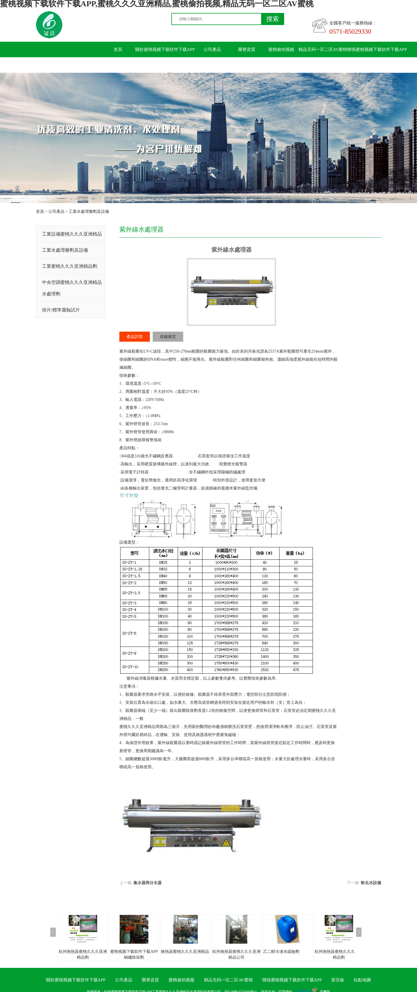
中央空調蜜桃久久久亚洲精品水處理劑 (72, 288)
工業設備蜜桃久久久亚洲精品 (72, 234)
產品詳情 (135, 337)
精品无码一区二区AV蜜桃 (323, 49)
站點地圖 (362, 980)
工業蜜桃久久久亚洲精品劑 (69, 266)
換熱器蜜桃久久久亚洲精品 (185, 951)
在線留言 (168, 337)
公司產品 (212, 49)
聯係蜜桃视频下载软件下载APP (377, 49)
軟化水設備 (371, 883)
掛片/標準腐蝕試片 (61, 309)
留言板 (118, 65)
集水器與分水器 (147, 883)
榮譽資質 (246, 49)
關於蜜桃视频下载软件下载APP (165, 49)
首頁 (118, 49)
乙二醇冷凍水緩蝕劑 (281, 951)
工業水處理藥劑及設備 (89, 211)
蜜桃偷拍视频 (281, 49)
